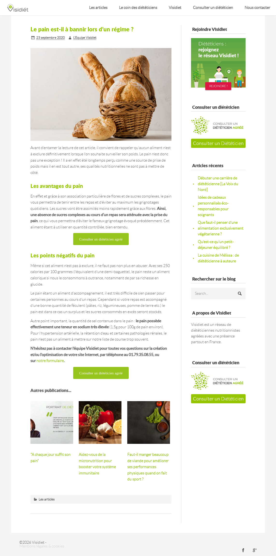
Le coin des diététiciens (138, 8)
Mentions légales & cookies (41, 546)
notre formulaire (50, 361)
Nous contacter (257, 8)
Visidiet (175, 8)
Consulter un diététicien (213, 8)
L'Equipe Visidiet (84, 38)
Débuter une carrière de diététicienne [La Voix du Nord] (218, 184)
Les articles (98, 8)
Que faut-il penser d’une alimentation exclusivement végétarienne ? (220, 228)
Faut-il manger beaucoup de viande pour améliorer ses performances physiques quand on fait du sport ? (148, 467)
